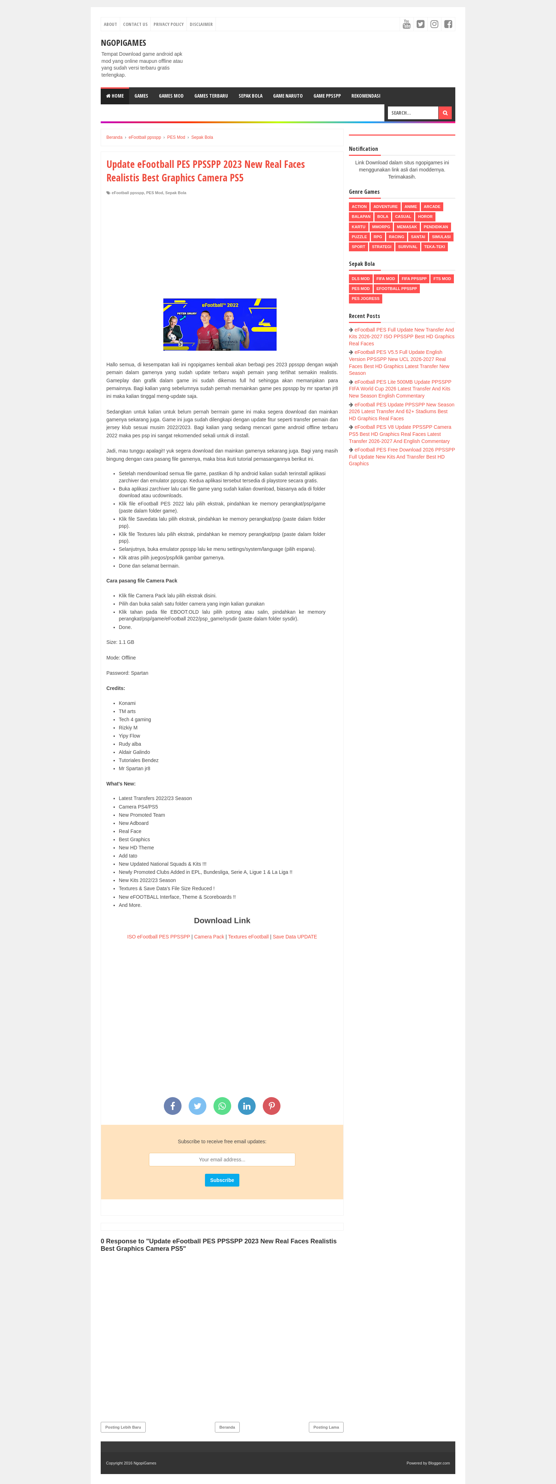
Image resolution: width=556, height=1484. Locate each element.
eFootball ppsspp (128, 193)
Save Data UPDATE (295, 937)
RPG (378, 237)
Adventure (385, 206)
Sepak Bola (250, 95)
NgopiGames (123, 42)
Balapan (361, 216)
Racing (396, 237)
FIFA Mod (386, 278)
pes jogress (365, 298)
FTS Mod (442, 278)
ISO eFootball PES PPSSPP (158, 937)
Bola (382, 216)
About (110, 24)
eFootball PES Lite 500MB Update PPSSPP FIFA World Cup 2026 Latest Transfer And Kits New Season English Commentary (400, 389)
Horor (425, 216)
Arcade (432, 206)
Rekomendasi (365, 95)
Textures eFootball (248, 937)
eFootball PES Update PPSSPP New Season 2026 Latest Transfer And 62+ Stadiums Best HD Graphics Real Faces (401, 411)
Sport (358, 247)
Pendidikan (436, 227)
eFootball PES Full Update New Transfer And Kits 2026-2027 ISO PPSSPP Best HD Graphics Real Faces (402, 336)
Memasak (407, 227)
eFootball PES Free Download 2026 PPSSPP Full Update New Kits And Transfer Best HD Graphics (402, 456)
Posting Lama (326, 1427)
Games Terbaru (211, 95)
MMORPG (381, 227)
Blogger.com (439, 1463)
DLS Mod (361, 278)
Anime (411, 206)
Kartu (359, 227)
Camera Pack (209, 937)
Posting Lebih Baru (123, 1427)
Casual (403, 216)
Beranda (227, 1427)
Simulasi (441, 237)
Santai (418, 237)
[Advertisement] (222, 249)
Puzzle (359, 237)
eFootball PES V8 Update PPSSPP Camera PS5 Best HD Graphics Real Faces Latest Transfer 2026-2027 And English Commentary (400, 434)
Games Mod (171, 95)
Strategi (381, 247)
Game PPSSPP (327, 95)
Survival (408, 247)
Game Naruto (288, 95)
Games (141, 95)
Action (359, 206)
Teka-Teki (434, 247)
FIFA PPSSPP (414, 278)
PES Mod (154, 193)
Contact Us (135, 24)
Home (115, 95)
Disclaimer (201, 24)
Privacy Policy (169, 24)
